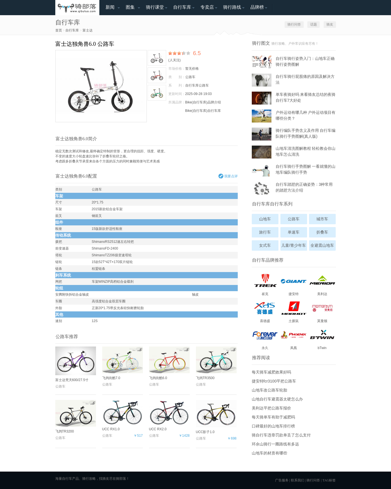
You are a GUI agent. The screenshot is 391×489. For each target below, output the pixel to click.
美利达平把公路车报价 (271, 408)
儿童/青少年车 (293, 245)
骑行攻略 (89, 479)
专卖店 (207, 7)
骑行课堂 (155, 7)
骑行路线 (232, 7)
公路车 (190, 77)
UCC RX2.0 (169, 415)
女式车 (265, 245)
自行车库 (182, 7)
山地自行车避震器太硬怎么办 (277, 399)
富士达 (88, 30)
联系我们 (297, 480)
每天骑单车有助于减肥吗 (273, 417)
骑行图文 (261, 43)
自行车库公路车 (197, 85)
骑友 (329, 24)
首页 (58, 30)
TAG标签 (329, 480)
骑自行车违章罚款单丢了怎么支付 (281, 435)
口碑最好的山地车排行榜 (273, 426)
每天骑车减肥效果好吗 (271, 372)
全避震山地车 (322, 245)
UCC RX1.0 (122, 415)
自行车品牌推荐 (267, 260)
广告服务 (282, 480)
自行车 (67, 479)
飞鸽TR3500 (216, 363)
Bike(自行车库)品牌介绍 (203, 102)
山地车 (265, 219)
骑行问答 (294, 24)
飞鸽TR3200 (75, 416)
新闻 (110, 7)
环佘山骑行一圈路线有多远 (275, 444)
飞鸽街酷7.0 (122, 363)
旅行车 (265, 232)
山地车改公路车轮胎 (269, 390)
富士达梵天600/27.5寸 (75, 364)
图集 (130, 7)
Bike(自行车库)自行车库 (203, 111)
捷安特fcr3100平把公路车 (274, 381)
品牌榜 (257, 7)
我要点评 (231, 176)
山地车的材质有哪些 (269, 453)
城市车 (322, 219)
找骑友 (104, 479)
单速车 (293, 232)
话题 (313, 24)
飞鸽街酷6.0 (169, 363)
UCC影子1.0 (216, 417)
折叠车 (107, 156)
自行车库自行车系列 (272, 204)
